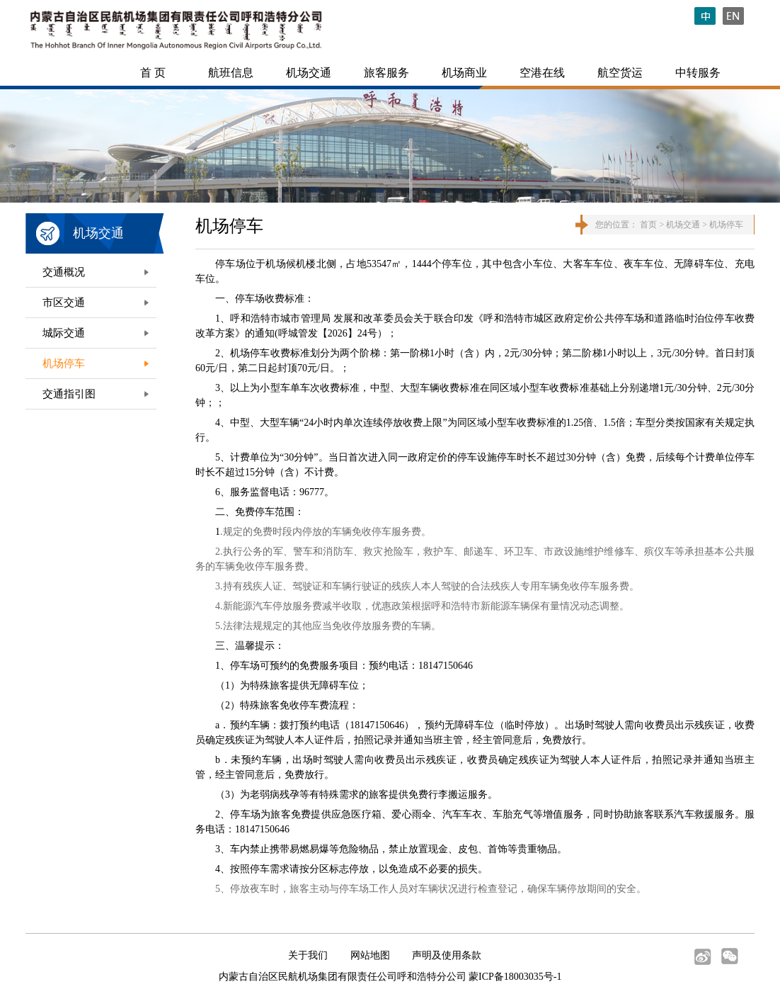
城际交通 (63, 333)
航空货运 (620, 73)
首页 (648, 225)
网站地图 (370, 955)
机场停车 (63, 363)
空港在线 (542, 73)
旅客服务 (386, 73)
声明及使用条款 (446, 955)
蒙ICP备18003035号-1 (515, 976)
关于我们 (308, 955)
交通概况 (63, 272)
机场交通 (308, 73)
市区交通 (63, 302)
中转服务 (698, 73)
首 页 (153, 73)
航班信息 (230, 73)
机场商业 (464, 73)
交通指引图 (69, 394)
